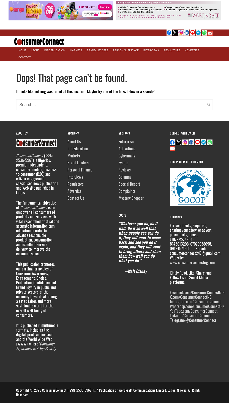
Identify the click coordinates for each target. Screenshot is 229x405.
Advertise (74, 191)
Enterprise (126, 141)
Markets (73, 156)
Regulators (75, 184)
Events (123, 163)
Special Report (129, 184)
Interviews (75, 177)
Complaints (127, 191)
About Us (74, 141)
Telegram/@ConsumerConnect (193, 320)
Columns (125, 177)
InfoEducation (77, 149)
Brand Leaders (78, 163)
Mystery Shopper (131, 198)
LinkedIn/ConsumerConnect (190, 315)
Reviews (125, 170)
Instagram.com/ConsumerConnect (195, 302)
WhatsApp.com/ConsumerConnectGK (197, 306)
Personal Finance (79, 170)
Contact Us (75, 198)
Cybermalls (127, 156)
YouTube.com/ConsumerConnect (194, 311)
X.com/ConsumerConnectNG (191, 297)
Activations (127, 149)
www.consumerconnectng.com (192, 262)
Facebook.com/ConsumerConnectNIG (197, 292)
